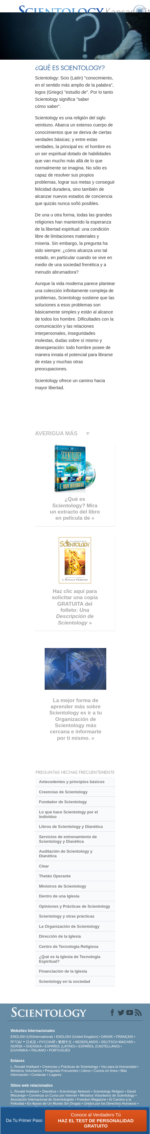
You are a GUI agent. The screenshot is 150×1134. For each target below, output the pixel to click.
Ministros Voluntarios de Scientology (107, 1095)
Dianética (49, 1091)
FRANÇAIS (124, 1036)
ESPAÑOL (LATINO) (60, 1046)
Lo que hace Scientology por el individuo (68, 814)
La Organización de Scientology (69, 926)
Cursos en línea (105, 1070)
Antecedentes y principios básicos (71, 781)
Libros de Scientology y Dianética (71, 826)
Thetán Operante (55, 876)
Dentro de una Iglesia (59, 896)
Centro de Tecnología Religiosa (68, 946)
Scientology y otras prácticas (66, 916)
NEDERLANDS (86, 1042)
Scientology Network (74, 1091)
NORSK (16, 1046)
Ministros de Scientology (62, 886)
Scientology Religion (108, 1091)
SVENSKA (33, 1046)
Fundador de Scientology (63, 801)
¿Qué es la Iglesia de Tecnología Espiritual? (69, 959)
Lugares (55, 1074)
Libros (86, 1070)
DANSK (107, 1036)
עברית (16, 1041)
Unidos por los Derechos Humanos (110, 1103)
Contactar (38, 1074)
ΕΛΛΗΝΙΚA (18, 1050)
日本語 (31, 1042)
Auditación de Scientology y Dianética (65, 853)
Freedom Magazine (91, 1099)
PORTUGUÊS (59, 1050)
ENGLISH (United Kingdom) (77, 1036)
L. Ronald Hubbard (24, 1066)
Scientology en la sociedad (64, 981)
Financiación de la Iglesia (63, 971)
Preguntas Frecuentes (61, 1070)
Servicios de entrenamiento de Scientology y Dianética (68, 839)
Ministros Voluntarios (26, 1070)
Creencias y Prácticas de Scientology (70, 1066)
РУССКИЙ (47, 1042)
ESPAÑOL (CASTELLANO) (99, 1046)
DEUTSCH (109, 1042)
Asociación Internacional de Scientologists (42, 1099)
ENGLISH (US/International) (31, 1036)
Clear (44, 866)
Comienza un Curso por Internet (53, 1095)
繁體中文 (65, 1042)
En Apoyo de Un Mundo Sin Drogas (54, 1103)
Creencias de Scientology (63, 792)
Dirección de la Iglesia (60, 936)
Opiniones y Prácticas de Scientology (74, 906)
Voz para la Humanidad (118, 1066)
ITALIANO (38, 1050)
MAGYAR (126, 1042)
